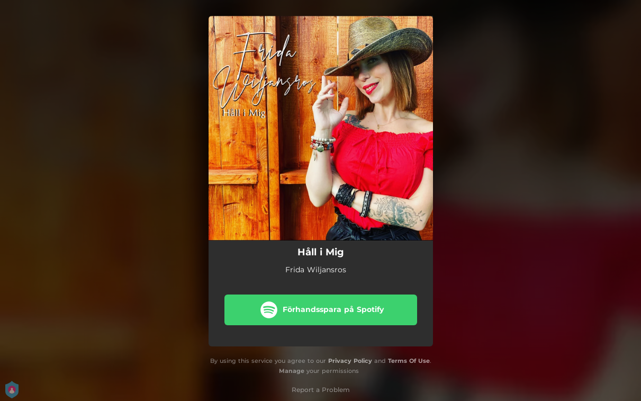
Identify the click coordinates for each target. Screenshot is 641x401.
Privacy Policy (350, 360)
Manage (291, 371)
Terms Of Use (409, 360)
